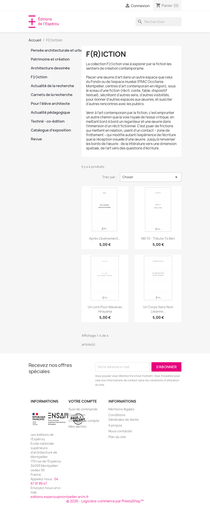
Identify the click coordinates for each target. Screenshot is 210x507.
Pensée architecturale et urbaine (53, 50)
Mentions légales (121, 409)
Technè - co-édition (48, 121)
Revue (36, 139)
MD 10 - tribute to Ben (158, 238)
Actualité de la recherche (52, 85)
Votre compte (83, 401)
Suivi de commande (83, 409)
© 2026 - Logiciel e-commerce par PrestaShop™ (105, 501)
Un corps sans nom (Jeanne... (158, 309)
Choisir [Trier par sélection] (150, 177)
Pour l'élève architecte (50, 103)
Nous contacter (120, 431)
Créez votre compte (84, 421)
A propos (115, 425)
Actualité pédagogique (50, 112)
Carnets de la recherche (52, 94)
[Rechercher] (158, 21)
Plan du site (117, 437)
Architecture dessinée (50, 68)
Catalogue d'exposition (51, 130)
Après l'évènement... (105, 238)
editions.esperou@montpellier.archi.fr (60, 497)
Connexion (77, 415)
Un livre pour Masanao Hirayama (105, 309)
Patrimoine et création (50, 59)
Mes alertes (77, 426)
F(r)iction (39, 76)
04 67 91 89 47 (44, 481)
